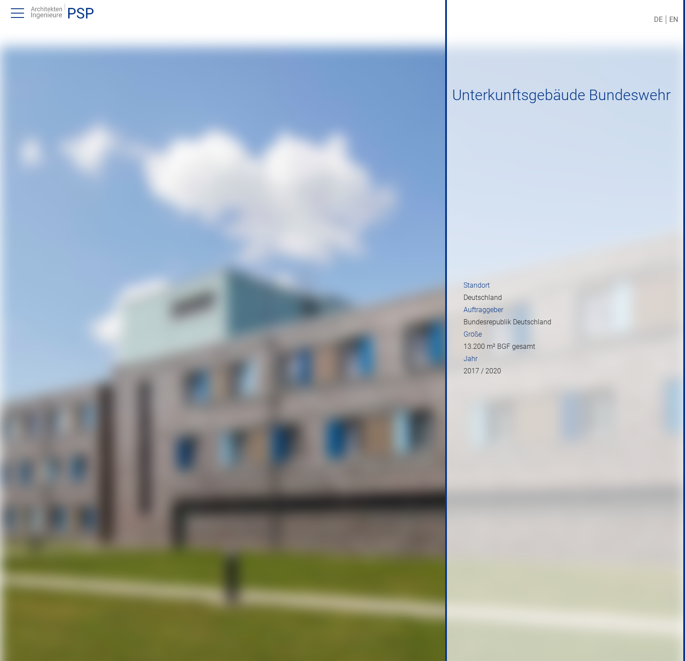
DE (658, 19)
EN (673, 19)
